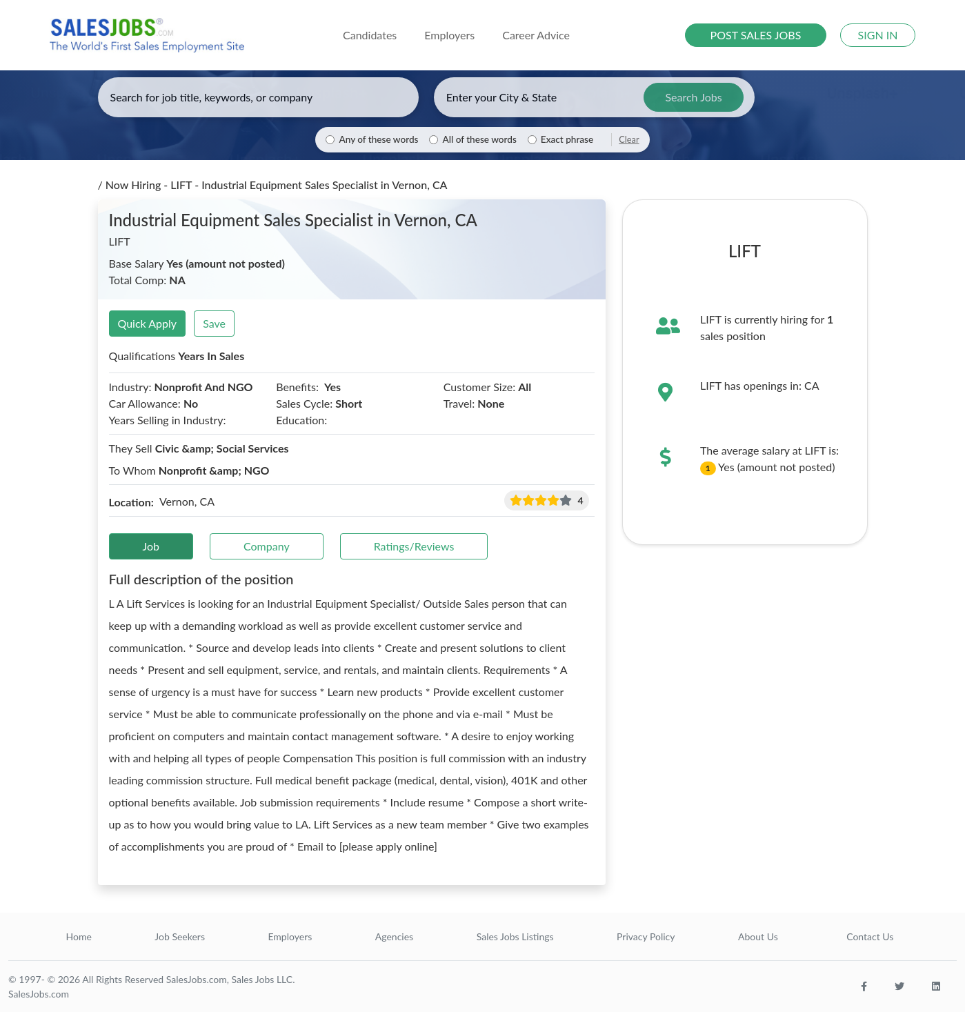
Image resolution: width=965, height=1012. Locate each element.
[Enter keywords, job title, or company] (258, 97)
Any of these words (378, 139)
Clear (629, 139)
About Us (758, 936)
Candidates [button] (370, 34)
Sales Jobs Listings (515, 936)
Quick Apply (147, 323)
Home (79, 936)
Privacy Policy (646, 936)
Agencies (394, 936)
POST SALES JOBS (756, 34)
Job (151, 546)
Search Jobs (693, 96)
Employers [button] (449, 34)
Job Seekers (180, 936)
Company (266, 546)
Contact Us (869, 936)
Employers (290, 936)
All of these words (479, 139)
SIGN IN (878, 34)
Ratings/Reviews (414, 546)
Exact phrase (567, 139)
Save (214, 323)
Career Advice (536, 34)
